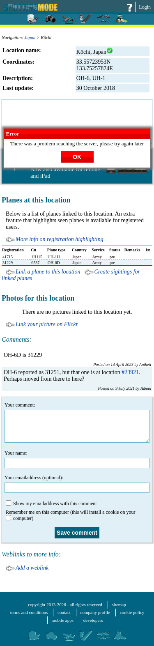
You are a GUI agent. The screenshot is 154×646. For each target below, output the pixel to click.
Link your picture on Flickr (47, 324)
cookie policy (132, 612)
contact (64, 612)
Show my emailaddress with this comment (51, 503)
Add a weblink (32, 568)
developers (93, 620)
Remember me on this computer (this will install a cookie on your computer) (71, 515)
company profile (95, 612)
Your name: (77, 459)
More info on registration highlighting (59, 239)
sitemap (119, 604)
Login (145, 7)
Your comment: (77, 422)
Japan (29, 37)
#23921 (130, 372)
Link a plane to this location (48, 272)
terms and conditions (29, 612)
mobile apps (63, 620)
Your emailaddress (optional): (77, 484)
